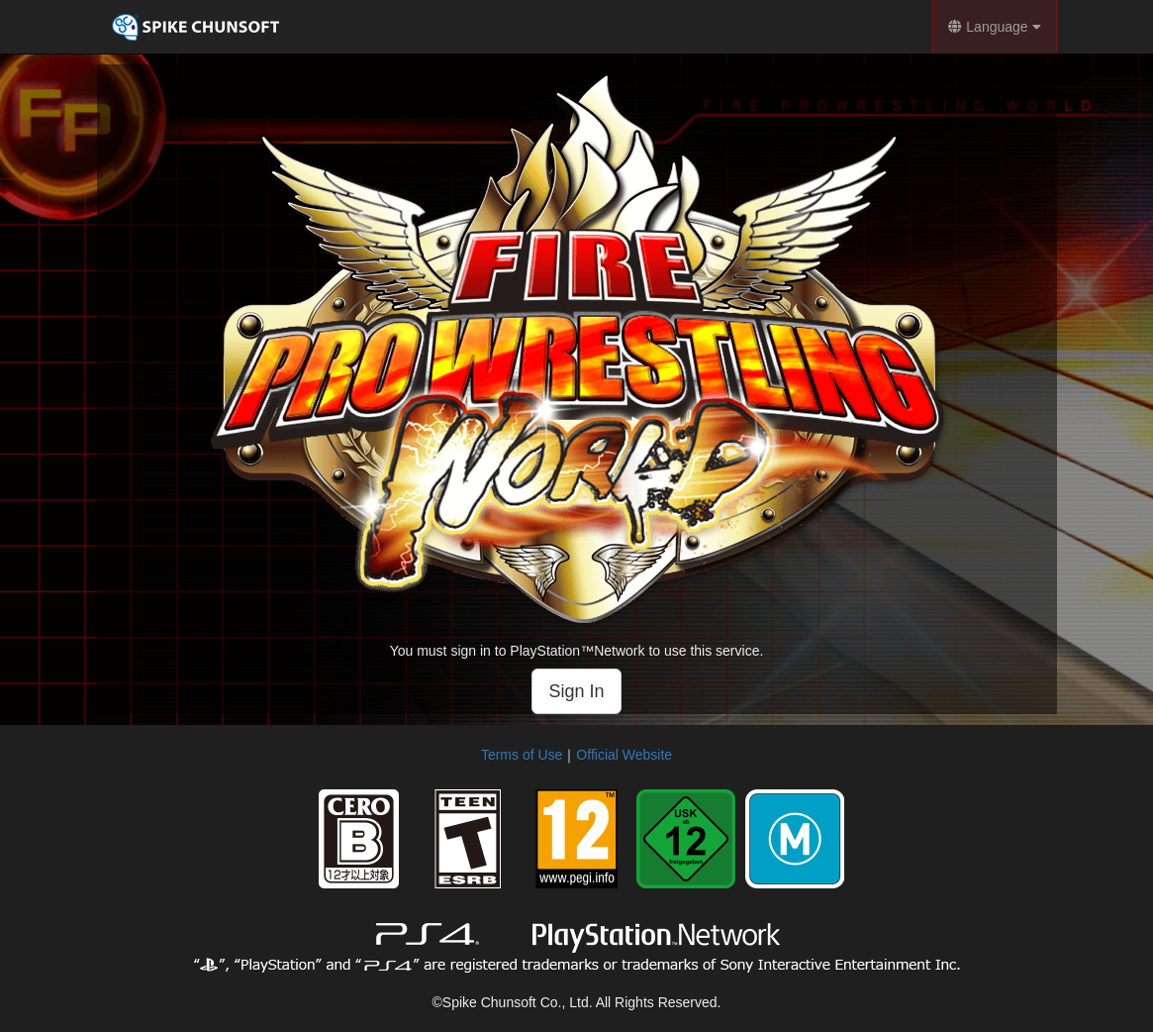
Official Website (624, 755)
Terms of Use (521, 755)
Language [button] (994, 27)
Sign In (576, 691)
